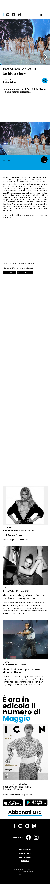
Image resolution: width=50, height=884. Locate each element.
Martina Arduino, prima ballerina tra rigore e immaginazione (23, 597)
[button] (43, 57)
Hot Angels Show (13, 535)
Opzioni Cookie (25, 857)
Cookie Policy (25, 853)
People (8, 588)
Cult (7, 661)
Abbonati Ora (25, 812)
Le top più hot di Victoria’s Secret (18, 268)
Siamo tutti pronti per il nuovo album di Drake (21, 670)
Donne (8, 527)
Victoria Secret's (25, 273)
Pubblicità (25, 861)
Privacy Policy (25, 850)
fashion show (9, 273)
